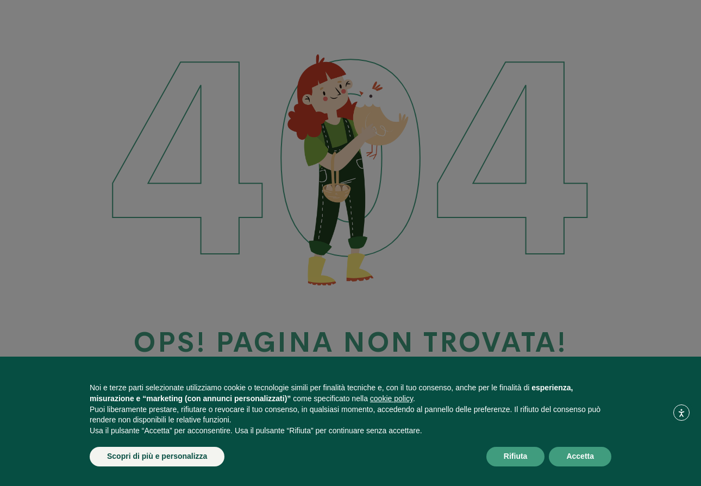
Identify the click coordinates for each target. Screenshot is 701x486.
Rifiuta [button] (516, 456)
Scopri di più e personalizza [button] (157, 456)
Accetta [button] (580, 456)
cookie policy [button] (391, 398)
